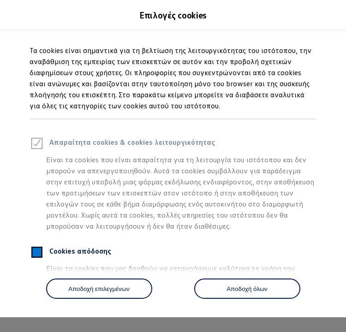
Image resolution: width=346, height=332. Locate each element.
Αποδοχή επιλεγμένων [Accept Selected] (99, 288)
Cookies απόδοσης (70, 253)
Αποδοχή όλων (247, 288)
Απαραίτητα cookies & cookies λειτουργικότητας (122, 144)
